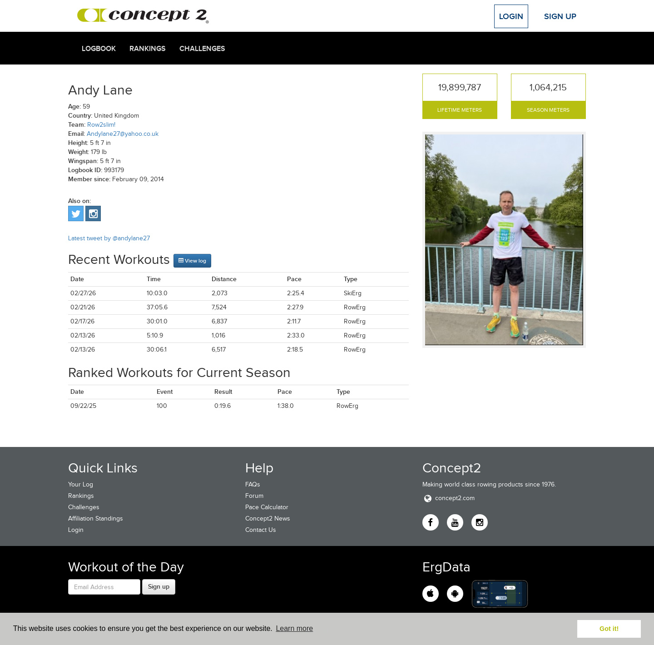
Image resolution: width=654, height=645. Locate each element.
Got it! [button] (609, 628)
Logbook (99, 49)
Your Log (80, 484)
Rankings (147, 49)
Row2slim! (101, 124)
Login (511, 16)
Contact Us (260, 529)
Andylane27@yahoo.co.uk (123, 133)
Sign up (158, 586)
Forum (254, 495)
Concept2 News (267, 518)
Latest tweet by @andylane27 (109, 238)
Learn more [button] (294, 628)
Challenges (202, 49)
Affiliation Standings (95, 518)
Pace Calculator (266, 507)
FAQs (252, 484)
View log (192, 261)
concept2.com (448, 498)
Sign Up (560, 16)
